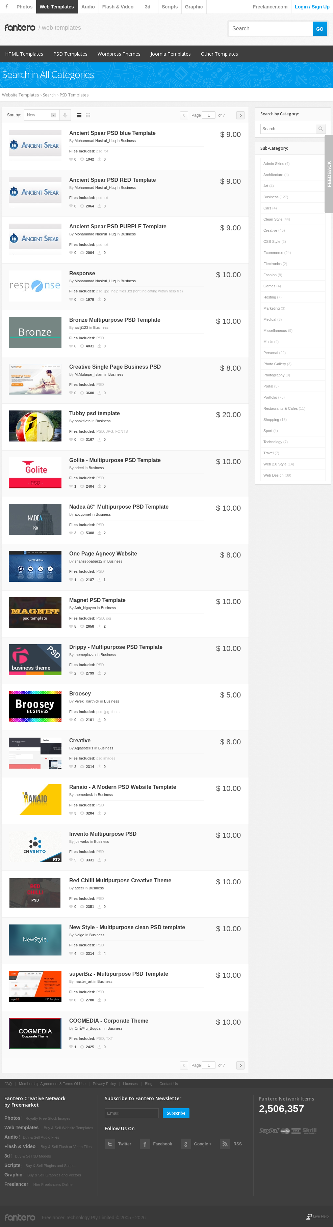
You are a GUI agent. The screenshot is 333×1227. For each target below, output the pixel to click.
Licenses (130, 1084)
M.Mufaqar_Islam (89, 374)
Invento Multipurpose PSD (102, 834)
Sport (270, 431)
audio (88, 6)
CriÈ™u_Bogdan (89, 1028)
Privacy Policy (104, 1084)
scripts (170, 6)
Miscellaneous (277, 331)
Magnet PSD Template (97, 600)
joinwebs (82, 841)
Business (128, 141)
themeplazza (85, 655)
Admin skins (276, 164)
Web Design (277, 475)
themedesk (84, 795)
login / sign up (312, 6)
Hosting (272, 297)
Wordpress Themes (119, 54)
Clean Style (276, 219)
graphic (194, 6)
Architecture (276, 175)
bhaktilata (83, 421)
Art (268, 186)
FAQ (8, 1084)
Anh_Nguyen (85, 608)
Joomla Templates (171, 54)
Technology (275, 442)
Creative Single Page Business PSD (115, 367)
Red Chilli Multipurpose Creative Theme (120, 880)
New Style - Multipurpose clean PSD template (127, 927)
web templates (57, 6)
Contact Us (168, 1084)
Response (82, 273)
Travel (271, 453)
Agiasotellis (83, 748)
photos (24, 6)
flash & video (117, 6)
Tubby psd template (94, 413)
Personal (274, 353)
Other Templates (219, 54)
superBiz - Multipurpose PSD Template (118, 974)
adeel (79, 468)
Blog (148, 1084)
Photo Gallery (277, 364)
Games (272, 286)
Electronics (275, 264)
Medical (272, 319)
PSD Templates (70, 54)
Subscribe (176, 1113)
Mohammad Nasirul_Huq (95, 141)
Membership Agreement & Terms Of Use (52, 1084)
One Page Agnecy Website (103, 554)
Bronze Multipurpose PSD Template (114, 320)
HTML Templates (24, 54)
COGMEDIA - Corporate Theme (108, 1021)
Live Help (321, 1216)
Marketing (274, 308)
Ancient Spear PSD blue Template (112, 133)
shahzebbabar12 (88, 561)
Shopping (275, 420)
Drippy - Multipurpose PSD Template (115, 647)
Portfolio (274, 397)
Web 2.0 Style (278, 464)
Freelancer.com (270, 6)
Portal (271, 386)
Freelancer (16, 1184)
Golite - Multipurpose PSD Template (115, 460)
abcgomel (83, 514)
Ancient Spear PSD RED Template (112, 180)
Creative (80, 740)
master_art (84, 981)
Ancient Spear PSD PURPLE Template (117, 226)
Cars (270, 208)
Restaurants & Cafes (284, 408)
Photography (276, 375)
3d (147, 6)
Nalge (79, 935)
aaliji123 (81, 327)
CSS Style (274, 241)
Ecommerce (277, 253)
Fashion (272, 275)
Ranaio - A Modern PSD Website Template (122, 787)
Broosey (80, 693)
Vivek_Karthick (87, 701)
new (31, 115)
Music (271, 342)
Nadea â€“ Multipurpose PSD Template (119, 507)
